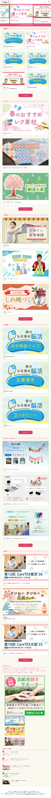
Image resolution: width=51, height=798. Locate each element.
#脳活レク (43, 670)
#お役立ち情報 (32, 668)
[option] (25, 14)
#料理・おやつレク (23, 670)
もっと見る (25, 95)
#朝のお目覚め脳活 (24, 668)
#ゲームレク (5, 672)
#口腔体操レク (20, 672)
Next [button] (43, 14)
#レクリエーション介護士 (14, 668)
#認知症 (31, 672)
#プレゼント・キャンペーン (7, 670)
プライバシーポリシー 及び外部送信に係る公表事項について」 (28, 794)
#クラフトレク (31, 670)
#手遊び (26, 672)
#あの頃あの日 (5, 668)
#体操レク (16, 670)
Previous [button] (8, 14)
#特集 (38, 668)
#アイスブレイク (12, 672)
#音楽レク (37, 670)
